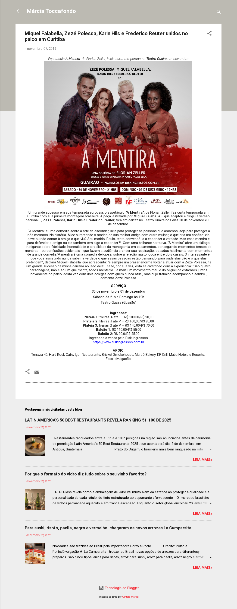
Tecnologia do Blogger (118, 588)
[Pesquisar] (218, 13)
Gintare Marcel (130, 596)
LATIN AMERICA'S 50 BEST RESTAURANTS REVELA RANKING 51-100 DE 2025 (98, 420)
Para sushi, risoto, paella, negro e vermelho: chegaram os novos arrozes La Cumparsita (108, 527)
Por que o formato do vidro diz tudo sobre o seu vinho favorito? (86, 474)
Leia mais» (202, 460)
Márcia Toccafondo (51, 11)
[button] (209, 34)
